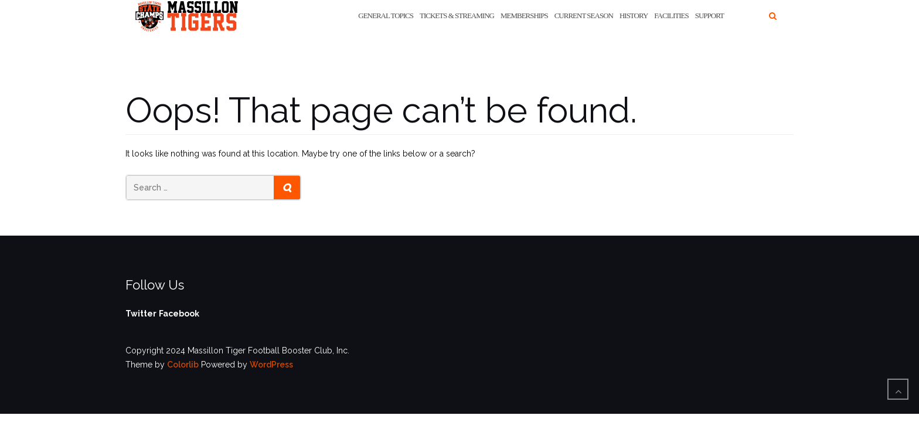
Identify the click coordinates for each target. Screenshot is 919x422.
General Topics (385, 15)
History (634, 15)
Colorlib (183, 364)
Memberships (524, 15)
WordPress (271, 364)
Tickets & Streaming (457, 15)
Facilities (671, 15)
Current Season (583, 15)
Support (709, 15)
